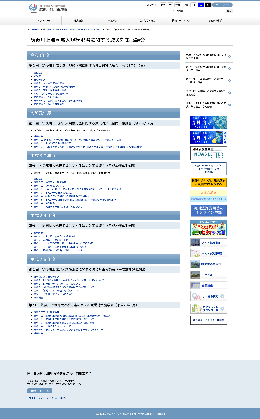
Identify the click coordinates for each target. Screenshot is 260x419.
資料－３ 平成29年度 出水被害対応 (53, 192)
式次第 (37, 76)
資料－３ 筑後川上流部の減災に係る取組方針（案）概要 (64, 322)
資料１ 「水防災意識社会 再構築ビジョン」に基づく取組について (69, 280)
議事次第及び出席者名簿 (46, 276)
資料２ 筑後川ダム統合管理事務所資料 (55, 86)
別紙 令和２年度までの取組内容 (51, 93)
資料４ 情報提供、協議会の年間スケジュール (58, 250)
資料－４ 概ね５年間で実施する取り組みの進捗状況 (62, 196)
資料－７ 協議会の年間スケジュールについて (58, 206)
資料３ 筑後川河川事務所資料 (50, 90)
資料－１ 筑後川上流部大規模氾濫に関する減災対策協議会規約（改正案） (73, 315)
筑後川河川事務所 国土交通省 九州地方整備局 (53, 8)
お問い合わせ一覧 (40, 391)
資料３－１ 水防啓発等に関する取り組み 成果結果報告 (64, 243)
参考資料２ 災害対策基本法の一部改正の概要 (58, 100)
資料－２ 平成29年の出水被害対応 (52, 143)
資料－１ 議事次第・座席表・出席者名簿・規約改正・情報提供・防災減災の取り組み (78, 139)
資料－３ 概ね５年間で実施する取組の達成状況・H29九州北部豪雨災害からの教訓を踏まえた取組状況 (88, 146)
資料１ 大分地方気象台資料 (49, 83)
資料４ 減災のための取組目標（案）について (58, 290)
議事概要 (38, 72)
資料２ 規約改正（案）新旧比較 (51, 239)
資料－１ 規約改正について (49, 185)
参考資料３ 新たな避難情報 (49, 104)
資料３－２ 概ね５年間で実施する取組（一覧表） (60, 246)
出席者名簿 (39, 79)
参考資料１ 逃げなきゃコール (50, 97)
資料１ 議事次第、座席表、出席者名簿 (55, 236)
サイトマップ (222, 4)
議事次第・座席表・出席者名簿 (50, 182)
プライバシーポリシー (58, 397)
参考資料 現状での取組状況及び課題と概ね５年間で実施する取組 (68, 329)
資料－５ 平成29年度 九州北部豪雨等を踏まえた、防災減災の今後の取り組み (75, 199)
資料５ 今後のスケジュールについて (53, 294)
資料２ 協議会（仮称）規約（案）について (57, 283)
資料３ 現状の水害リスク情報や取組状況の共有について (64, 287)
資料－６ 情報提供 (44, 203)
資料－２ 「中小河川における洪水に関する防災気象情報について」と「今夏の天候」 (78, 189)
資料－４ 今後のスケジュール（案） (53, 326)
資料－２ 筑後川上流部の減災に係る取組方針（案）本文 (64, 319)
